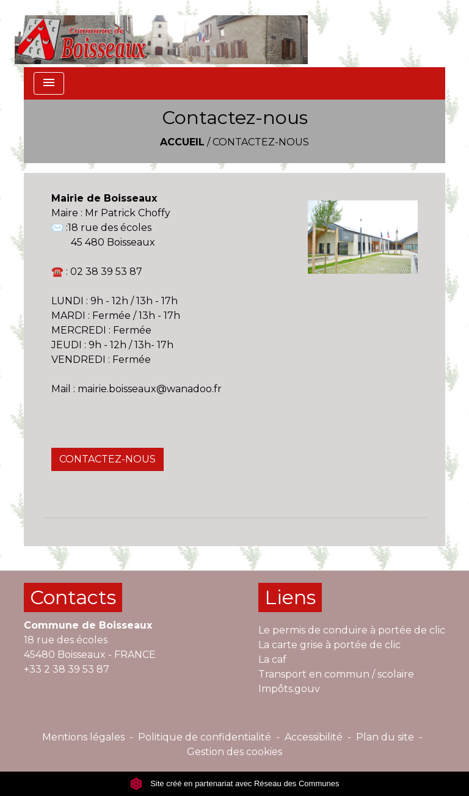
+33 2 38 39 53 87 (66, 669)
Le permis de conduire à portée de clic (351, 630)
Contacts (73, 597)
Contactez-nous (261, 142)
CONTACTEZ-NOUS (107, 459)
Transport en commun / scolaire (336, 674)
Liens (290, 597)
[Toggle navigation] (49, 83)
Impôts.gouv (289, 689)
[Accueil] (161, 33)
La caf (272, 659)
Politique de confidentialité (204, 737)
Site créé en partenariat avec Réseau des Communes (235, 783)
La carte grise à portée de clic (329, 645)
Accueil (182, 142)
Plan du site (385, 737)
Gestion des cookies (234, 752)
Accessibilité (314, 737)
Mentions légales (83, 737)
